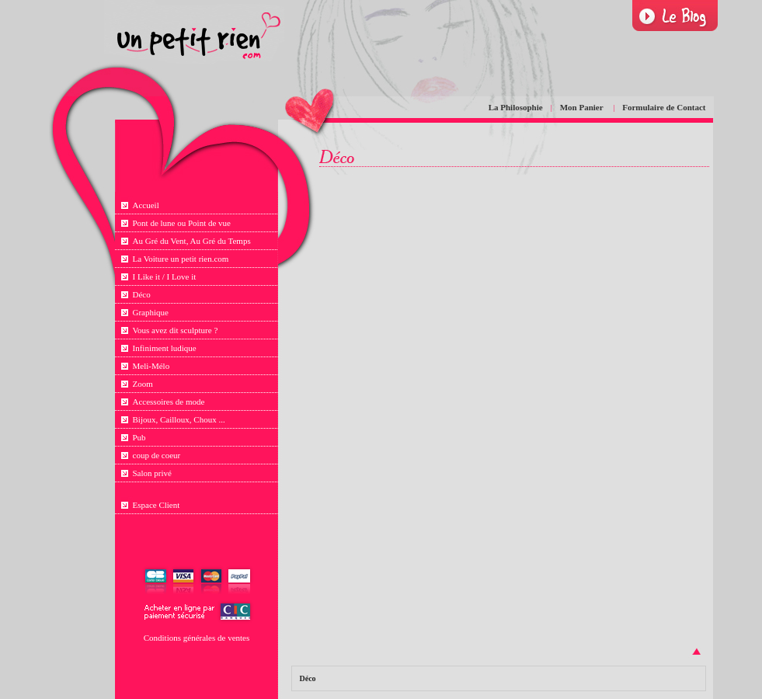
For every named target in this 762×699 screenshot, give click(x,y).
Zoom (143, 383)
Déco (142, 294)
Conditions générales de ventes (197, 637)
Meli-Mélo (151, 365)
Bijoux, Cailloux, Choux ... (179, 419)
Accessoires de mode (169, 401)
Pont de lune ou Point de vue (182, 223)
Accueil (146, 205)
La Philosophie (516, 107)
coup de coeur (157, 455)
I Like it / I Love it (165, 276)
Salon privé (152, 473)
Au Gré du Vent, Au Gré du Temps (192, 240)
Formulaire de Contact (663, 107)
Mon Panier (582, 107)
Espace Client (156, 504)
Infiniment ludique (165, 348)
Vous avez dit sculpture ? (175, 330)
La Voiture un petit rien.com (181, 258)
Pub (139, 437)
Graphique (151, 312)
